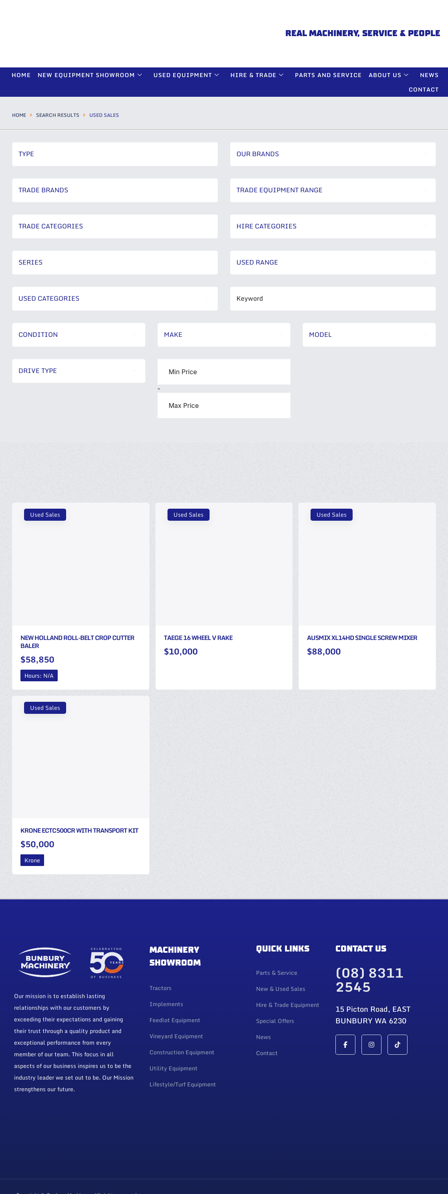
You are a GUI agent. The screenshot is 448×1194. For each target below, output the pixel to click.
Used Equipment (189, 44)
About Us (390, 44)
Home (19, 84)
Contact (424, 59)
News (429, 44)
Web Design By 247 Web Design (385, 1169)
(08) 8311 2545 (369, 950)
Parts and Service (329, 44)
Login (23, 1177)
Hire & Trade (259, 44)
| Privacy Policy (51, 1177)
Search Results (57, 84)
